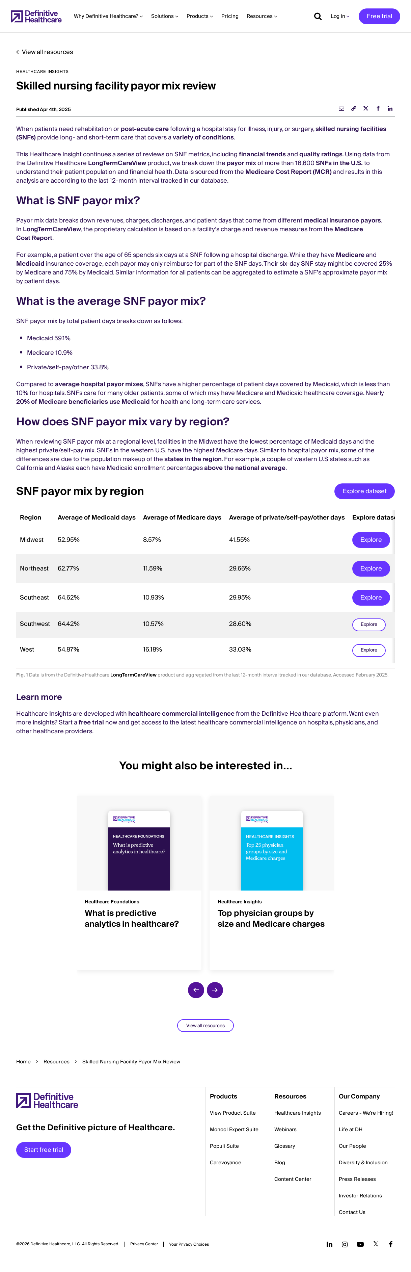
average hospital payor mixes (99, 384)
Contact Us (352, 1212)
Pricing (230, 16)
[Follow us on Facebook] (391, 1244)
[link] (353, 108)
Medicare (350, 255)
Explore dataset (364, 491)
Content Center (292, 1179)
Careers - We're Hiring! (366, 1113)
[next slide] (215, 990)
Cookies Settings (189, 1244)
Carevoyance (225, 1162)
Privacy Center (144, 1244)
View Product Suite (233, 1113)
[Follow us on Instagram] (344, 1244)
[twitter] (365, 108)
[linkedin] (390, 108)
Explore (371, 540)
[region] (205, 586)
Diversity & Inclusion (363, 1162)
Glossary (284, 1146)
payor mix (241, 163)
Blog (279, 1162)
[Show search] (315, 16)
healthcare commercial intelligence (181, 714)
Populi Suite (224, 1146)
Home (23, 1061)
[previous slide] (196, 990)
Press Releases (357, 1179)
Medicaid (30, 264)
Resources (57, 1061)
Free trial (379, 16)
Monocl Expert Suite (234, 1129)
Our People (352, 1146)
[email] (341, 108)
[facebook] (378, 108)
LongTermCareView (117, 163)
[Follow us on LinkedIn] (329, 1244)
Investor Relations (360, 1195)
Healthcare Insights (297, 1113)
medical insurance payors (342, 220)
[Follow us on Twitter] (376, 1244)
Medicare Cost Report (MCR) (288, 172)
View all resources (47, 52)
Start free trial (43, 1150)
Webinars (285, 1129)
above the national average (244, 468)
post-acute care (145, 129)
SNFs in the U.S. (339, 163)
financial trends (262, 154)
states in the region (193, 459)
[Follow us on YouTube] (360, 1244)
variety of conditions (203, 137)
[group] (139, 879)
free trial (91, 722)
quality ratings (320, 154)
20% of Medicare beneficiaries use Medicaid (83, 402)
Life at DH (350, 1129)
